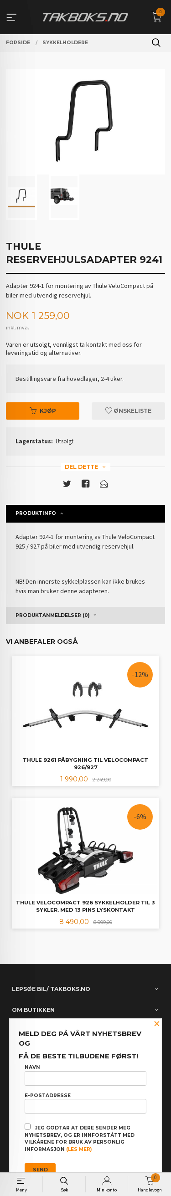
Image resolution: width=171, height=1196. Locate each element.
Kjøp (43, 410)
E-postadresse (85, 1103)
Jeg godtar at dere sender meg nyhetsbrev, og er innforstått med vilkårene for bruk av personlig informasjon (80, 1138)
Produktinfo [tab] (36, 513)
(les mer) (79, 1149)
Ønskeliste (128, 410)
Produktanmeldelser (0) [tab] (52, 615)
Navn (85, 1074)
